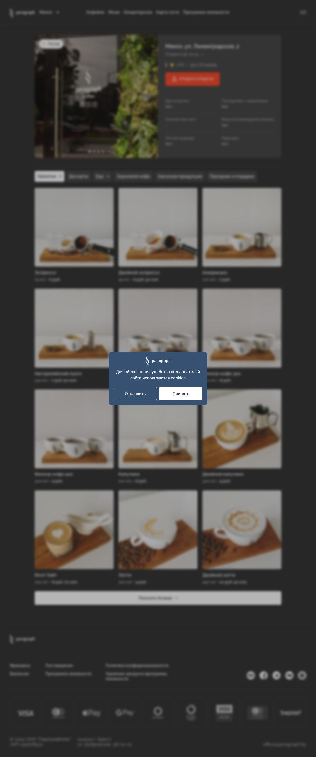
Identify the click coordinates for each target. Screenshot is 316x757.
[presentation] (145, 96)
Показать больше (158, 597)
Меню (114, 12)
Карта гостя (167, 12)
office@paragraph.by (284, 744)
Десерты (78, 176)
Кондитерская (138, 12)
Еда (100, 176)
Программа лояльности (206, 12)
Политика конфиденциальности (137, 665)
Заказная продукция (180, 176)
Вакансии (19, 673)
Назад (51, 43)
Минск (46, 12)
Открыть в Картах (193, 78)
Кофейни (95, 12)
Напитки (47, 176)
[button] (90, 151)
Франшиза (20, 665)
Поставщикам (59, 665)
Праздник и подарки (232, 176)
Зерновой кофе (133, 176)
